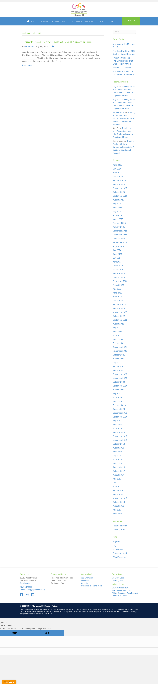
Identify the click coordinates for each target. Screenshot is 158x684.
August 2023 (118, 285)
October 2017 (119, 471)
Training (55, 606)
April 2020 (117, 397)
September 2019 (120, 417)
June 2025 (117, 207)
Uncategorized (119, 530)
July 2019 (117, 421)
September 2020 (120, 386)
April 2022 (117, 335)
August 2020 (118, 390)
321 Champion (87, 578)
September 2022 (120, 320)
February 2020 (119, 405)
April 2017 (117, 486)
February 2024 (119, 269)
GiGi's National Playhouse (122, 588)
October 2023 (119, 277)
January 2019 (119, 432)
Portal (47, 606)
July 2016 (117, 510)
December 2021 (120, 347)
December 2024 (120, 231)
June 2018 (117, 452)
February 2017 (119, 490)
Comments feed (120, 553)
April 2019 (117, 428)
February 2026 (119, 180)
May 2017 (117, 483)
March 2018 (118, 463)
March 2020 (118, 401)
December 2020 (120, 374)
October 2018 (119, 444)
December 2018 (120, 436)
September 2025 (120, 196)
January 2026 (119, 184)
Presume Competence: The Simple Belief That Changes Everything (123, 61)
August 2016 (118, 506)
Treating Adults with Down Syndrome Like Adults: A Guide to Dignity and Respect (124, 118)
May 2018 (117, 455)
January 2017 (119, 494)
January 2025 (119, 227)
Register (116, 542)
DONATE (131, 20)
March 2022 (118, 339)
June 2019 (117, 424)
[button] (21, 594)
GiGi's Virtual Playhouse (121, 590)
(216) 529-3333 (26, 587)
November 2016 (120, 498)
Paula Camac (119, 112)
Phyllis (115, 87)
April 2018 (117, 459)
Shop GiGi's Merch (119, 596)
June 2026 (117, 165)
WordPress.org (119, 557)
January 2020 (119, 409)
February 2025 (119, 223)
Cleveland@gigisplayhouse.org (32, 590)
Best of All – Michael (122, 68)
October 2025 (119, 192)
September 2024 (120, 242)
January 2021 (119, 370)
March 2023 (118, 300)
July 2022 (117, 328)
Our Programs (117, 580)
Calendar (85, 583)
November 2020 (120, 378)
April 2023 (117, 297)
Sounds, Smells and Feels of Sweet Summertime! (57, 42)
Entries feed (118, 549)
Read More (27, 65)
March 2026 (118, 176)
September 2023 (120, 281)
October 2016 (119, 502)
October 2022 (119, 316)
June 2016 (117, 514)
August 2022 (118, 324)
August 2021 (118, 359)
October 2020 (119, 382)
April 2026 (117, 173)
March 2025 (118, 219)
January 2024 (119, 273)
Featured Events (120, 526)
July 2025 (117, 204)
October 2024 (119, 238)
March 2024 (118, 266)
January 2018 (119, 467)
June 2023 (117, 293)
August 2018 (118, 448)
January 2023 (119, 308)
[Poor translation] (47, 633)
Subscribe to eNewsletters (91, 586)
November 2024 (120, 235)
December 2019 (120, 413)
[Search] (124, 32)
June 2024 (117, 254)
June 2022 (117, 331)
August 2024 (118, 246)
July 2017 (117, 479)
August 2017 (118, 475)
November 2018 (120, 440)
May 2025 (117, 211)
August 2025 (118, 200)
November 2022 (120, 312)
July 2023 (117, 289)
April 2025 (117, 215)
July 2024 (117, 250)
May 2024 (117, 258)
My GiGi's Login (118, 578)
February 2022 (119, 343)
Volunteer (85, 580)
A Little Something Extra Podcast (125, 593)
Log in (115, 545)
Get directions (25, 583)
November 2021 (120, 351)
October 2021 (119, 355)
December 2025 (120, 188)
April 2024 (117, 262)
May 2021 (117, 362)
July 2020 (117, 393)
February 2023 (119, 304)
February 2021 (119, 366)
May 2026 (117, 169)
